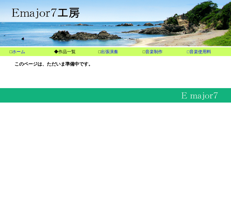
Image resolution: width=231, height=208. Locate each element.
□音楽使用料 (199, 51)
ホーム (18, 51)
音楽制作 (154, 51)
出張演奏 (109, 51)
